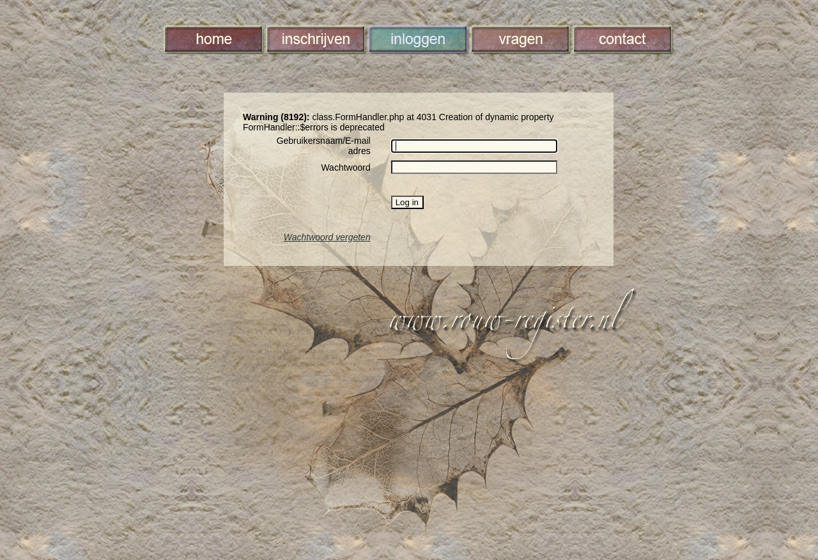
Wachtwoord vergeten (327, 237)
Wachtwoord (345, 167)
